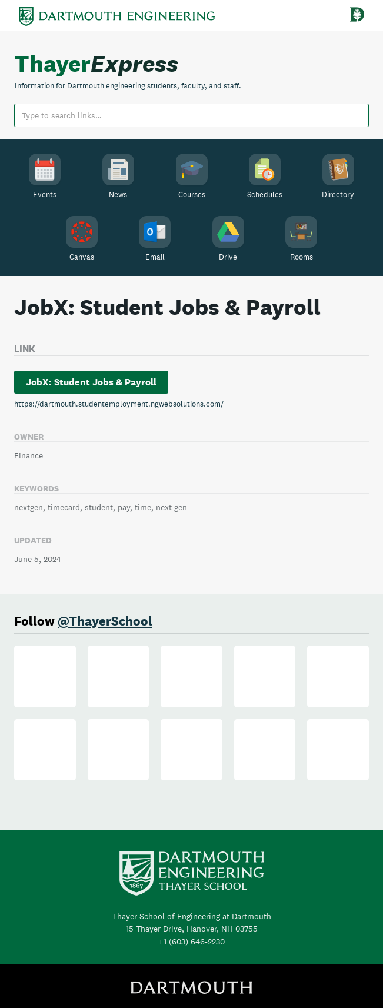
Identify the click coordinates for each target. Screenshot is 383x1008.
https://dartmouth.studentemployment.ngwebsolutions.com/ (119, 404)
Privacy (257, 984)
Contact (296, 984)
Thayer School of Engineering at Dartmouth (191, 886)
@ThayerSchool (105, 621)
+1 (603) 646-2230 (191, 911)
